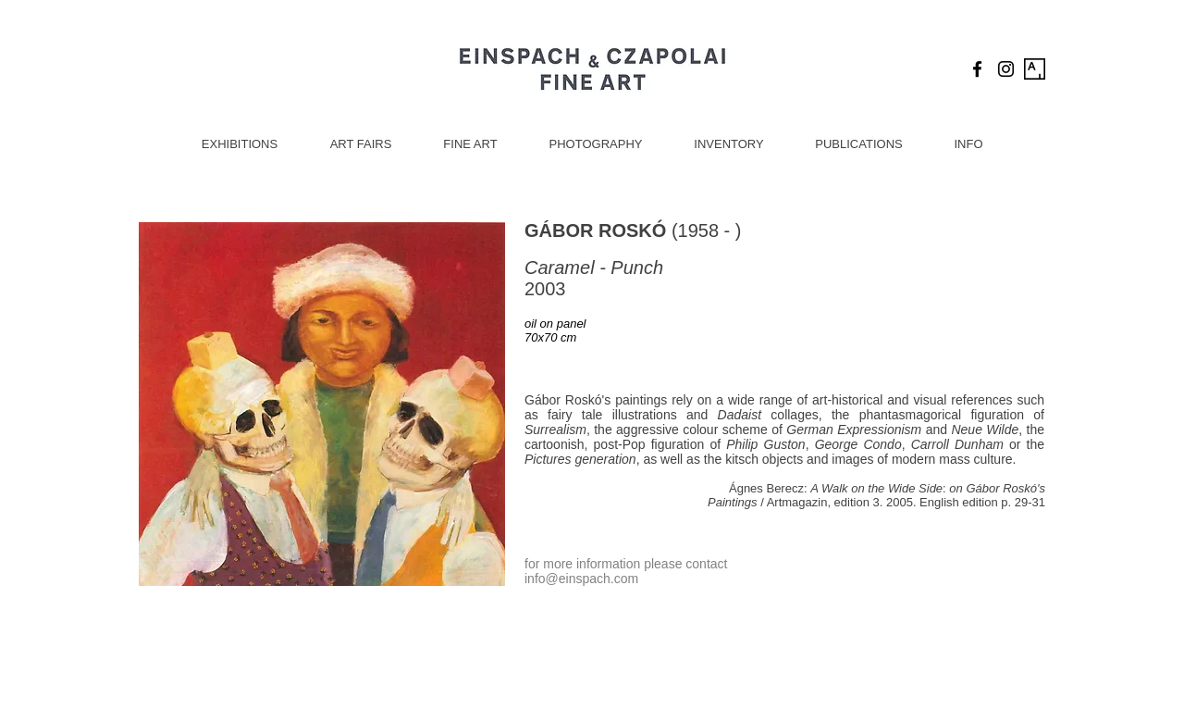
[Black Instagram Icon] (1006, 69)
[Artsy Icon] (1034, 69)
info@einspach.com (581, 578)
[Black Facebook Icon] (977, 69)
